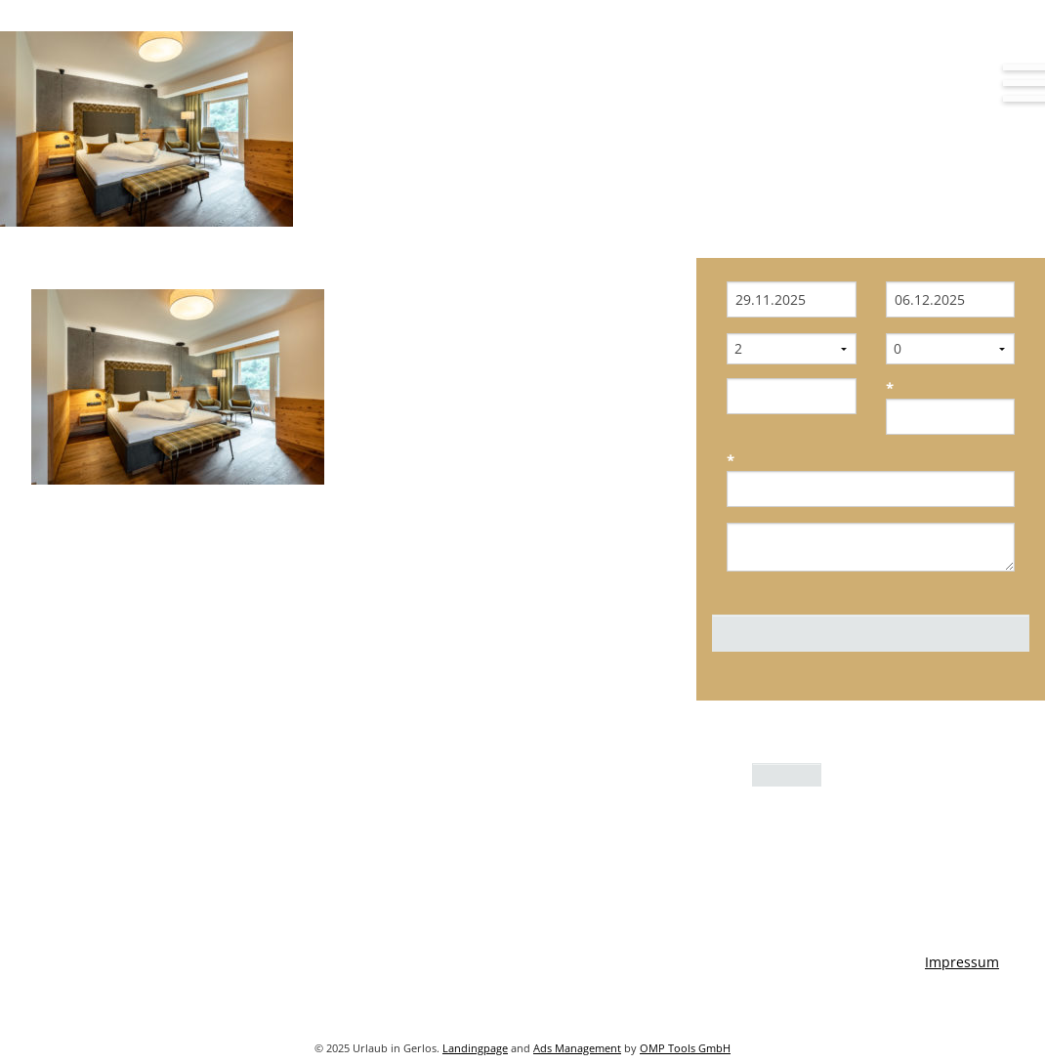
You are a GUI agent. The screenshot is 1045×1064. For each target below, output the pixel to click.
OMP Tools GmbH (685, 1048)
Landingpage (475, 1048)
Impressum (962, 962)
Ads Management (577, 1048)
